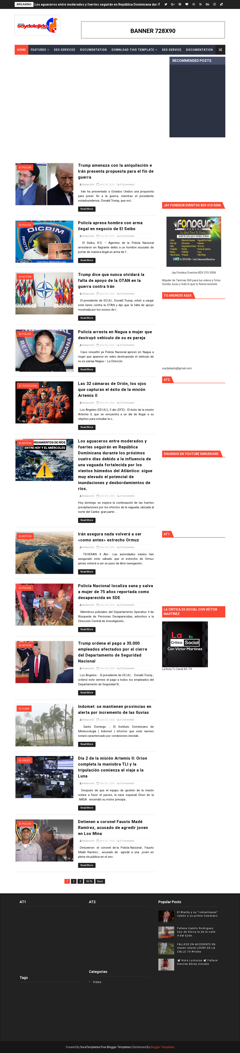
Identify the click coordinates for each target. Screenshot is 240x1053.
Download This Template (133, 49)
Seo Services (64, 49)
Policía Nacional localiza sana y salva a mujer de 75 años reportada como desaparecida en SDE (115, 591)
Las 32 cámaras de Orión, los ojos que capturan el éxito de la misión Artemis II (112, 389)
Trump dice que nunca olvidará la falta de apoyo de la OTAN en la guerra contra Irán (111, 280)
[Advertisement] (111, 152)
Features (38, 49)
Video (97, 982)
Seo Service (171, 49)
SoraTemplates (90, 1047)
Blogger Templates (162, 1047)
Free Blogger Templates (116, 1047)
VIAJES (26, 760)
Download (25, 59)
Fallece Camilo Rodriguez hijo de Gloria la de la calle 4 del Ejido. (196, 932)
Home (21, 49)
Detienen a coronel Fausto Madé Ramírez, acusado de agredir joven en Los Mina (113, 827)
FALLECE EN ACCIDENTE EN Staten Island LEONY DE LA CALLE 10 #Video (196, 948)
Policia (26, 167)
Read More (86, 209)
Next (100, 881)
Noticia (26, 276)
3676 (89, 881)
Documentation (93, 49)
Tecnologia (29, 385)
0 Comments (127, 184)
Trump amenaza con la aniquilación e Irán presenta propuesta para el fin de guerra (116, 171)
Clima (25, 708)
